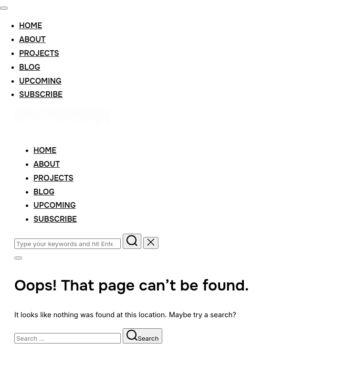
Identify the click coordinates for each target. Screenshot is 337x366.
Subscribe (41, 94)
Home (30, 26)
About (32, 39)
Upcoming (40, 81)
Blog (29, 67)
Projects (39, 53)
